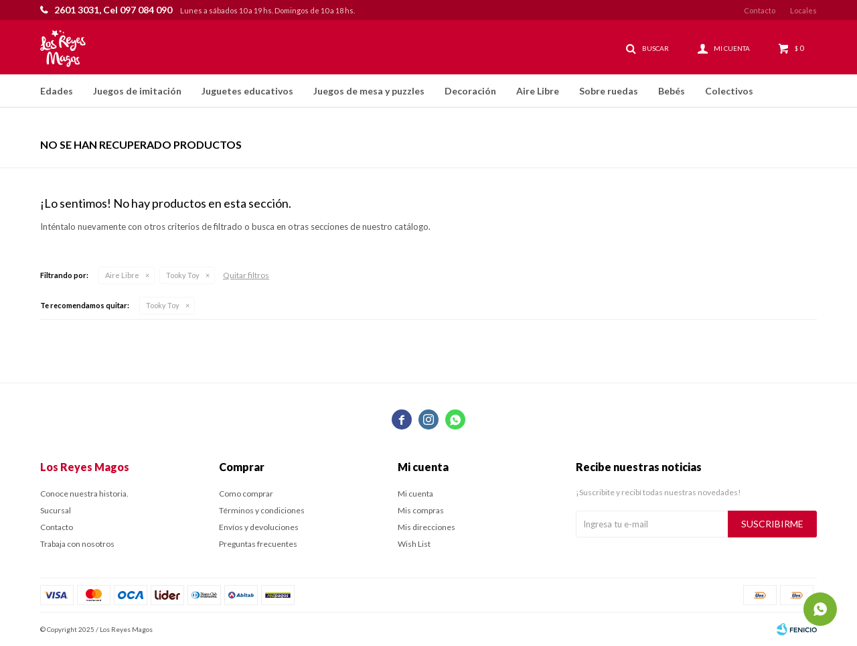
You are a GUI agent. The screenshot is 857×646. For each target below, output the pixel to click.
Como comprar (246, 494)
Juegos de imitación (137, 90)
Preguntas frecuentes (258, 544)
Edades (56, 90)
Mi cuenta (415, 494)
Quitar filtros (246, 275)
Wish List (414, 544)
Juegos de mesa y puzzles (368, 90)
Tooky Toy (183, 275)
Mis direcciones (426, 527)
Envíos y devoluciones (259, 527)
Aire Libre (537, 90)
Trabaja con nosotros (77, 544)
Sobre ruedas (608, 90)
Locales (803, 10)
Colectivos (729, 90)
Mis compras (421, 510)
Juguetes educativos (247, 90)
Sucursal (55, 510)
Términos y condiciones (262, 510)
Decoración (470, 90)
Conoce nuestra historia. (84, 494)
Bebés (671, 90)
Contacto (759, 10)
